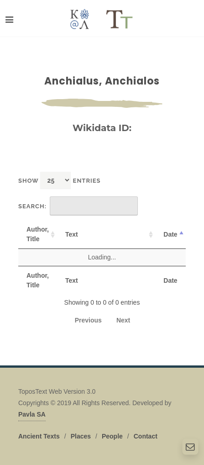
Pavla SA (32, 414)
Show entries (59, 180)
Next (123, 320)
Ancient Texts (39, 436)
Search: (78, 206)
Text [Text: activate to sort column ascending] (71, 234)
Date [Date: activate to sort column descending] (170, 234)
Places (81, 436)
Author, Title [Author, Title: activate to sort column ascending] (37, 234)
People (112, 436)
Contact (145, 436)
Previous (88, 320)
